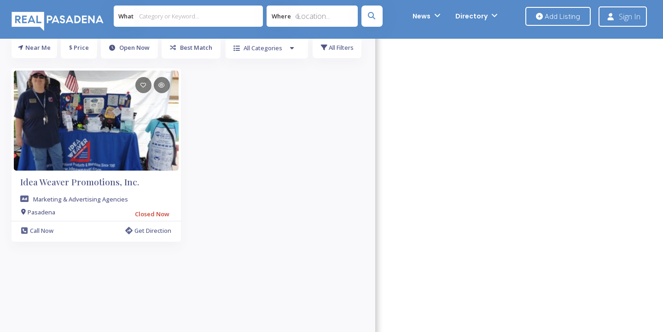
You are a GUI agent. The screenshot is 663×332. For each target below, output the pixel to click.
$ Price (79, 47)
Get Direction (148, 230)
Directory (471, 16)
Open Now (129, 47)
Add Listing (558, 16)
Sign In (629, 17)
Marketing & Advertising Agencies (80, 199)
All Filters (337, 47)
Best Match (191, 47)
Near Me (34, 47)
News (421, 16)
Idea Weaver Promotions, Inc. (79, 182)
